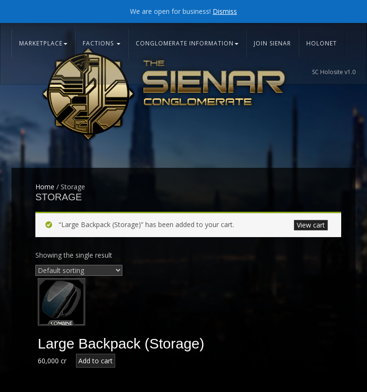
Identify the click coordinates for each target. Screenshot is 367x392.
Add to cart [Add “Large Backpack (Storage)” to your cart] (95, 360)
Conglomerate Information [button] (187, 43)
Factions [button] (101, 43)
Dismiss (225, 11)
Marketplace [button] (43, 43)
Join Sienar (272, 43)
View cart (311, 224)
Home (44, 186)
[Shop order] (78, 270)
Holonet (321, 43)
